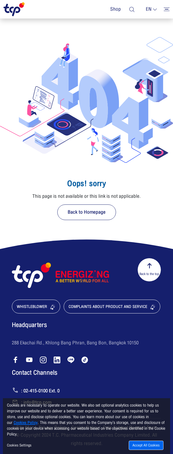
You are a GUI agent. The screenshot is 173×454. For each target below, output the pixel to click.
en (149, 9)
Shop (115, 9)
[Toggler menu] (167, 9)
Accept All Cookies (146, 445)
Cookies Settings (19, 445)
